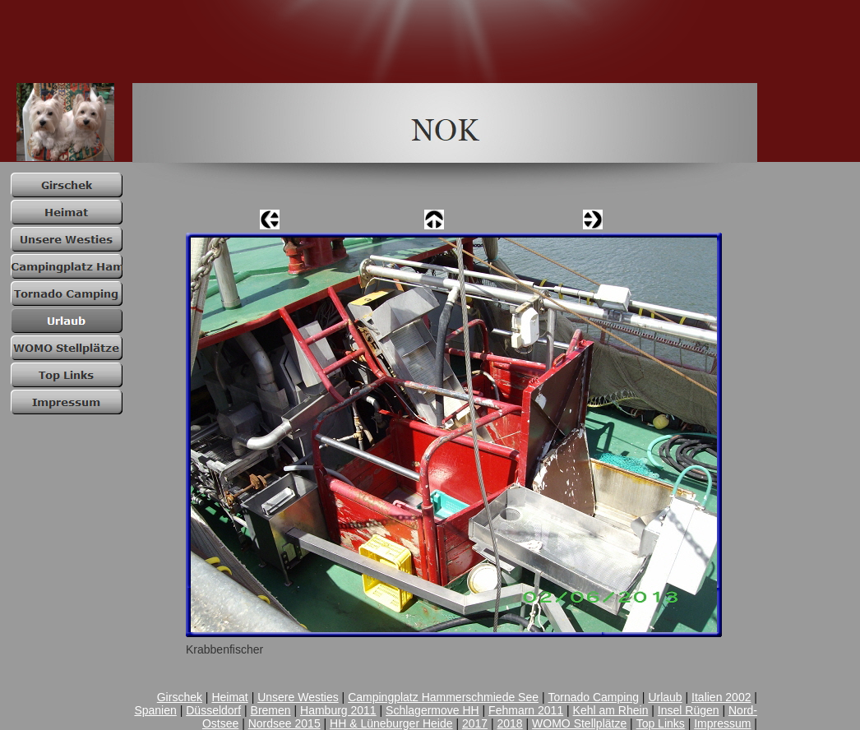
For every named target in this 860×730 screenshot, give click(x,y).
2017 (475, 723)
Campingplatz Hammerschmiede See (443, 697)
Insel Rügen (688, 710)
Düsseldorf (213, 710)
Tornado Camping (593, 697)
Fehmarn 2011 (525, 710)
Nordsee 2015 (284, 723)
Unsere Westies (298, 697)
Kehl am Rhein (611, 710)
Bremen (271, 710)
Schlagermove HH (432, 710)
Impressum (722, 723)
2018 (510, 723)
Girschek (179, 697)
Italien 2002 (721, 697)
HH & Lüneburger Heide (391, 723)
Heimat (229, 697)
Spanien (155, 710)
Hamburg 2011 (338, 710)
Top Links (660, 723)
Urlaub (665, 697)
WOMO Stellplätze (579, 723)
